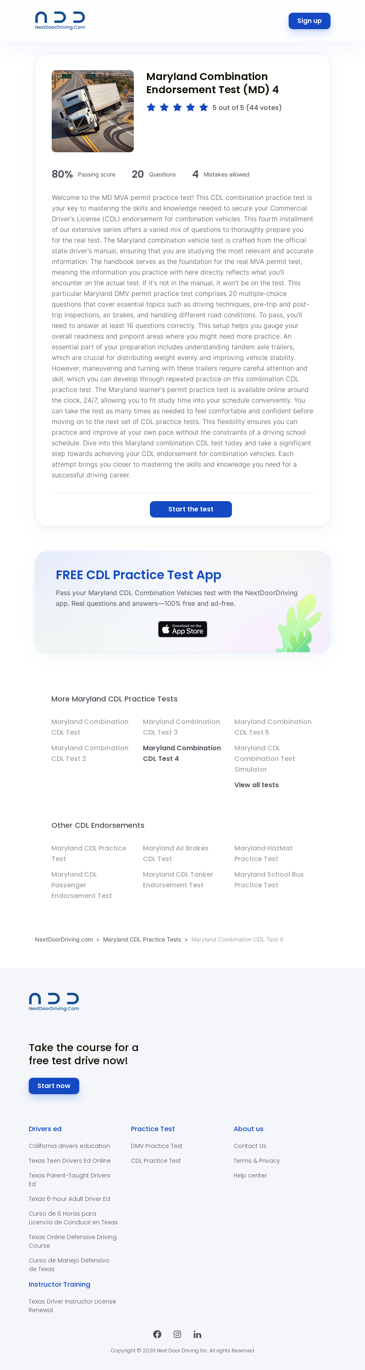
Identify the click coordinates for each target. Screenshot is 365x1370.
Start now (54, 1086)
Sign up (309, 20)
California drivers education (69, 1146)
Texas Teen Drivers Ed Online (70, 1161)
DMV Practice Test (157, 1146)
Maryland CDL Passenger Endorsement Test (81, 885)
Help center (250, 1175)
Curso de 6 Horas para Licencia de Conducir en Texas (73, 1218)
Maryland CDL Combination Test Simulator (264, 758)
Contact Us (250, 1146)
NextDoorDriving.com (64, 939)
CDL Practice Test (156, 1161)
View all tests (256, 785)
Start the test (190, 509)
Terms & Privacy (257, 1161)
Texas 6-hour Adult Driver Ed (69, 1199)
